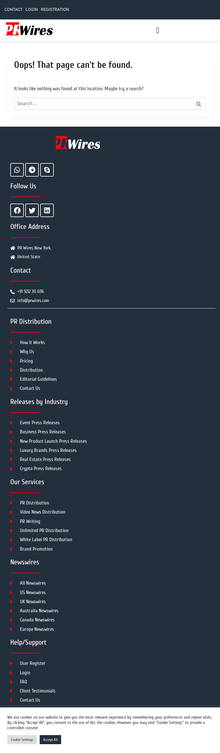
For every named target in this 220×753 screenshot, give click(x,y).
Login (32, 9)
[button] (157, 30)
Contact (13, 9)
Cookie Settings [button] (22, 739)
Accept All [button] (50, 739)
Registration (55, 9)
